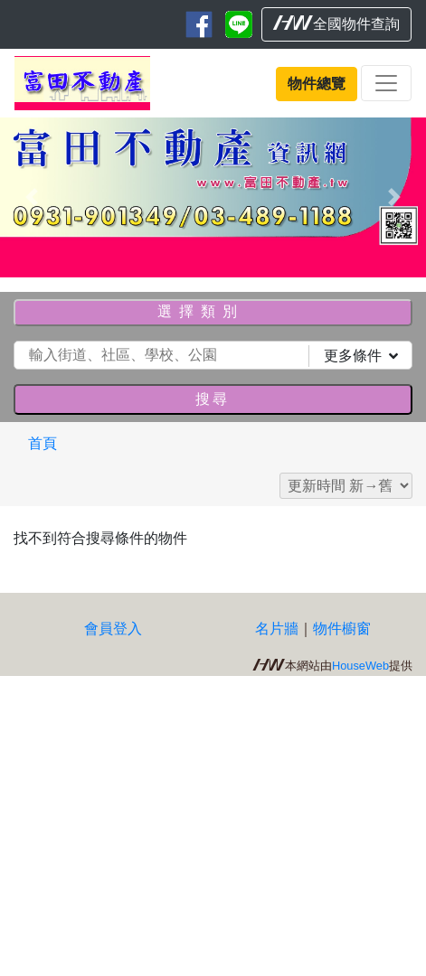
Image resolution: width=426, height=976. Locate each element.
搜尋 (212, 399)
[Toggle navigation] (386, 83)
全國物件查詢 (336, 23)
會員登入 (113, 628)
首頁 (42, 443)
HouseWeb (360, 665)
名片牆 (276, 628)
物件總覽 (317, 83)
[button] (32, 197)
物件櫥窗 (342, 628)
